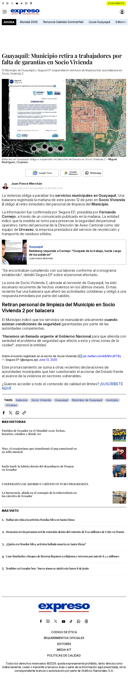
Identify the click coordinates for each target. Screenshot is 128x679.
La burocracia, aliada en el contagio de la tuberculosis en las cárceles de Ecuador (39, 494)
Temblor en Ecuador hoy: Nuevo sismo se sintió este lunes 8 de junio (47, 568)
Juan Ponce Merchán (26, 183)
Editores (64, 644)
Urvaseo (11, 405)
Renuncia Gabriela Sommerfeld (63, 22)
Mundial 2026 (29, 22)
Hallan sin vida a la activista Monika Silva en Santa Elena (40, 520)
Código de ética (64, 632)
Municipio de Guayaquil (87, 400)
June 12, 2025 (48, 359)
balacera (21, 400)
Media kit (64, 649)
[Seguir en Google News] (41, 173)
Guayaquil (61, 400)
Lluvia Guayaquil (99, 22)
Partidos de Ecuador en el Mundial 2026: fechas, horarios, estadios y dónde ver (33, 432)
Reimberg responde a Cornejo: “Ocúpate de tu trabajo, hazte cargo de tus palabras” (75, 252)
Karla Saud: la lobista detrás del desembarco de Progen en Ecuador (38, 467)
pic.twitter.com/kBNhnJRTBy (102, 356)
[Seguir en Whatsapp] (93, 173)
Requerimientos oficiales (64, 638)
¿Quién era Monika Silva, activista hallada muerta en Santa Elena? (46, 544)
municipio (112, 400)
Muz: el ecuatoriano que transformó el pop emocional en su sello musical (39, 450)
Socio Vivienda (41, 400)
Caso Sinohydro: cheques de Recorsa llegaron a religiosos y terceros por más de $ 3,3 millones (62, 556)
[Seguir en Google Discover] (71, 173)
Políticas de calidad (64, 655)
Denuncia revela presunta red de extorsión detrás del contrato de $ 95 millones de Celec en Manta (65, 532)
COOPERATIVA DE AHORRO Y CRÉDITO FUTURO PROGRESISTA (45, 484)
